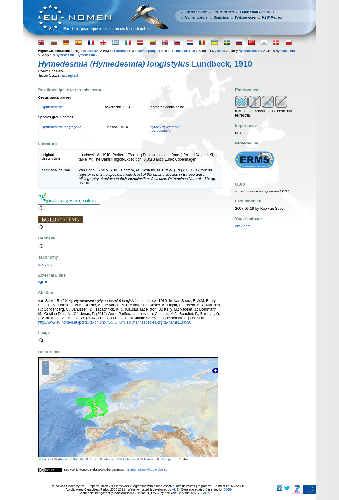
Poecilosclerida (183, 51)
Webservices (245, 17)
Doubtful (78, 459)
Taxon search (196, 12)
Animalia (93, 51)
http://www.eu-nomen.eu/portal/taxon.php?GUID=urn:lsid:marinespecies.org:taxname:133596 (114, 322)
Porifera (120, 51)
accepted (70, 75)
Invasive (149, 459)
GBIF (42, 283)
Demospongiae (149, 51)
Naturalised (131, 459)
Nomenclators (196, 17)
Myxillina (218, 51)
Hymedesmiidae (250, 51)
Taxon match (223, 12)
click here (243, 226)
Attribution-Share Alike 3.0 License (146, 469)
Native (94, 459)
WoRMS (45, 265)
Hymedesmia (285, 51)
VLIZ (175, 489)
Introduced (111, 459)
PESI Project (272, 17)
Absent (63, 459)
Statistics (221, 17)
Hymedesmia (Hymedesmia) (76, 55)
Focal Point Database (257, 12)
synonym (157, 127)
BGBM (227, 489)
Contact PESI (210, 493)
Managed (166, 459)
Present (47, 459)
